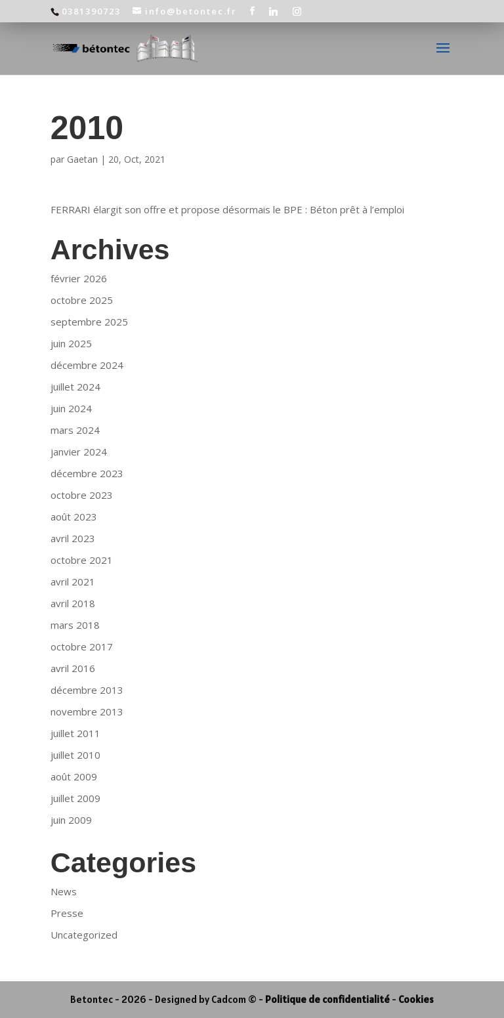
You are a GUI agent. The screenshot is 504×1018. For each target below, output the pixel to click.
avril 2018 (73, 603)
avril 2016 (73, 668)
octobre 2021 (82, 559)
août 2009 (74, 776)
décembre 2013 (87, 689)
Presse (67, 913)
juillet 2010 (75, 754)
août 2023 (74, 516)
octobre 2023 (82, 494)
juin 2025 (71, 343)
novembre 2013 (87, 711)
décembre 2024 (87, 364)
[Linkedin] (274, 11)
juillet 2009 (75, 798)
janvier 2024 (79, 451)
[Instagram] (298, 11)
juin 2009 (71, 819)
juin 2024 (71, 408)
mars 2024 (75, 429)
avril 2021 (73, 581)
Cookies (416, 999)
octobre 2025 (82, 300)
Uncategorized (84, 934)
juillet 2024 (75, 386)
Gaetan (82, 159)
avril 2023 (73, 538)
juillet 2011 (75, 733)
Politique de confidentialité (327, 999)
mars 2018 (75, 624)
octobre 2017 (82, 646)
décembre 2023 (87, 473)
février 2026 (79, 278)
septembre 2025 (89, 321)
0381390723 (91, 11)
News (64, 891)
